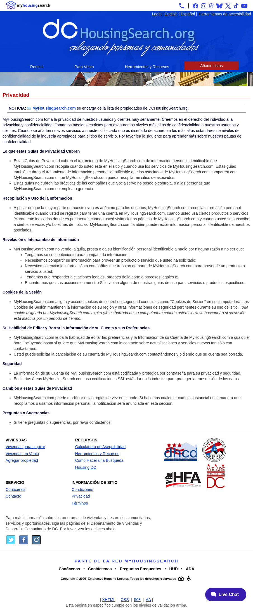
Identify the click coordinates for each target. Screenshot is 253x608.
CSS (125, 599)
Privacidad (81, 496)
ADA (190, 569)
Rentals (36, 67)
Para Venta (84, 67)
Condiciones (82, 489)
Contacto (13, 496)
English (171, 14)
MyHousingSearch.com (51, 108)
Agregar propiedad (22, 460)
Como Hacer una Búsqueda (99, 460)
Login (156, 14)
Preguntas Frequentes (140, 569)
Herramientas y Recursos (147, 67)
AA (148, 599)
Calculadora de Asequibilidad (100, 446)
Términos (80, 503)
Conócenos (15, 489)
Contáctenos (100, 569)
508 (137, 599)
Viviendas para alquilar (25, 446)
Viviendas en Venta (22, 453)
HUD (173, 569)
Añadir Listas (211, 65)
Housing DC (85, 467)
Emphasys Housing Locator (108, 578)
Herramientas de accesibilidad (224, 14)
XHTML (108, 599)
